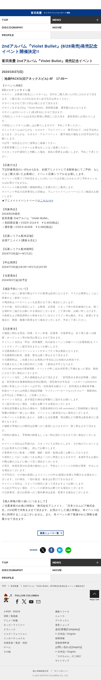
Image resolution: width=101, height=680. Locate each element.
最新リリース (62, 611)
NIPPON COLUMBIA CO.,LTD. (20, 5)
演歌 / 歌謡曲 (11, 616)
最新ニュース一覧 (49, 533)
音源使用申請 (62, 643)
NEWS (56, 20)
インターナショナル (14, 638)
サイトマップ (62, 660)
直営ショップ (62, 625)
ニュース (60, 616)
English (72, 634)
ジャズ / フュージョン (15, 634)
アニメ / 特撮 (11, 620)
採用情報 (60, 638)
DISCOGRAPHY (12, 27)
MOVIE (57, 27)
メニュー (95, 5)
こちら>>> (46, 200)
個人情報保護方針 (41, 671)
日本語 (61, 634)
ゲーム (7, 647)
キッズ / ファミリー (14, 625)
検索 (85, 5)
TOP (5, 20)
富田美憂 (15, 586)
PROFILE (8, 35)
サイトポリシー (61, 671)
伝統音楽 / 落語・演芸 (15, 643)
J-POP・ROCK (12, 611)
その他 (7, 651)
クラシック (10, 629)
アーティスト (62, 620)
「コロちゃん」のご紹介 (68, 656)
